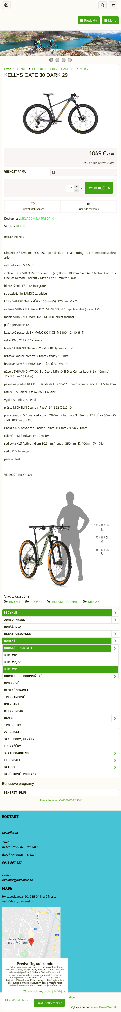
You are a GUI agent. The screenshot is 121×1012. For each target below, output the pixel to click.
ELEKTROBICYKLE (61, 634)
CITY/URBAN (13, 711)
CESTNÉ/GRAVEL (16, 690)
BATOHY (61, 767)
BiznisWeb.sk (108, 1007)
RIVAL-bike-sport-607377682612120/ (60, 800)
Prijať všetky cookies (49, 1003)
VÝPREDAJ (11, 732)
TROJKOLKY (12, 725)
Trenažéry (12, 746)
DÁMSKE (61, 718)
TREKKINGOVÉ (14, 697)
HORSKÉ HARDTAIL (65, 601)
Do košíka (99, 188)
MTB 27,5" (12, 662)
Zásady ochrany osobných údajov (44, 991)
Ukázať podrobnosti (17, 1000)
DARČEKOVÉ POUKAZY (20, 774)
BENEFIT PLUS (15, 793)
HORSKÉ (36, 601)
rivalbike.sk (10, 832)
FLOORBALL (61, 760)
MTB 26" (11, 655)
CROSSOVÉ (11, 683)
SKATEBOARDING (61, 753)
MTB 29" (94, 601)
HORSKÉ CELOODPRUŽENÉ (61, 676)
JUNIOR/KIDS (61, 620)
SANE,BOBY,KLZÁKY (19, 739)
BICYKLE (15, 601)
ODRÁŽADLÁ (12, 627)
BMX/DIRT (11, 704)
